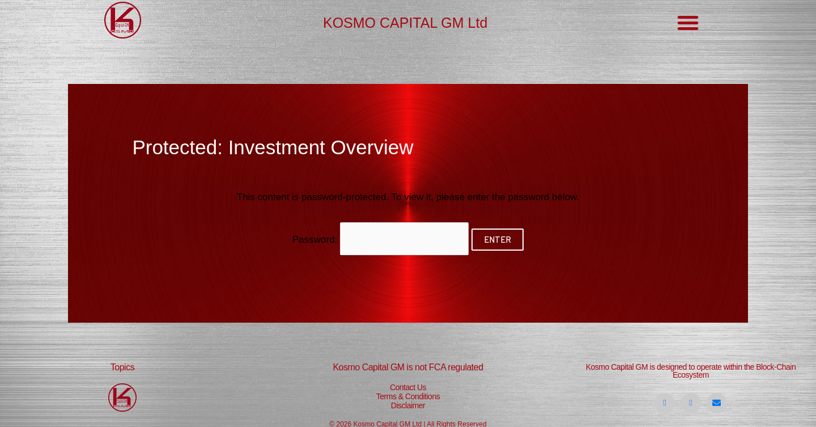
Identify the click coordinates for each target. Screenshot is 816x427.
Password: (380, 239)
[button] (688, 23)
